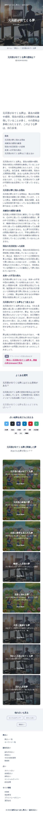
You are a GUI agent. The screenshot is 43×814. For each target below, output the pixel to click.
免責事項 (8, 795)
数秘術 (7, 761)
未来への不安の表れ (13, 150)
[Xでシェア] (12, 424)
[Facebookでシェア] (18, 424)
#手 (25, 430)
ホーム (9, 48)
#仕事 (6, 430)
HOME (7, 792)
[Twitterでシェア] (6, 424)
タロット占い (30, 718)
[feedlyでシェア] (36, 424)
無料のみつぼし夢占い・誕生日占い (17, 5)
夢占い (16, 48)
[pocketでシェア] (30, 424)
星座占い (21, 724)
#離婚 (26, 433)
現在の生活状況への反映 (15, 147)
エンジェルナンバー (15, 718)
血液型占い (9, 773)
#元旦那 (36, 430)
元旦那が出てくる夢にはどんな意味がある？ (20, 384)
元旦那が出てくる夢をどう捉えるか (19, 153)
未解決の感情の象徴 (13, 143)
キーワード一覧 (10, 742)
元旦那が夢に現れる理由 (15, 140)
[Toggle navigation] (9, 9)
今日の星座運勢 (10, 758)
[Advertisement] (21, 88)
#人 (21, 433)
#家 (30, 430)
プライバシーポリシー (13, 798)
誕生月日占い (9, 752)
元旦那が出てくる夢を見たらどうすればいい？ (20, 405)
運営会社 (8, 800)
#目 (16, 433)
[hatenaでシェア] (24, 424)
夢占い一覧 (9, 739)
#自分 (12, 430)
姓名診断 (8, 782)
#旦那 (19, 430)
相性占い (8, 776)
